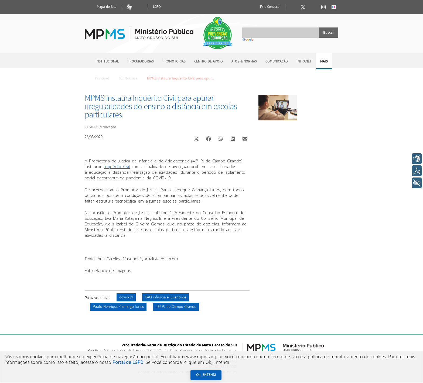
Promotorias (174, 62)
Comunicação (276, 62)
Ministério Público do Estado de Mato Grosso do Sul (139, 30)
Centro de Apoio (208, 62)
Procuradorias (140, 62)
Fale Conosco (265, 7)
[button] (196, 139)
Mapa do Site (102, 7)
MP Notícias (128, 78)
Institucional (107, 62)
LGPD (157, 7)
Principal (98, 78)
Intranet (304, 62)
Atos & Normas (244, 62)
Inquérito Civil (117, 166)
